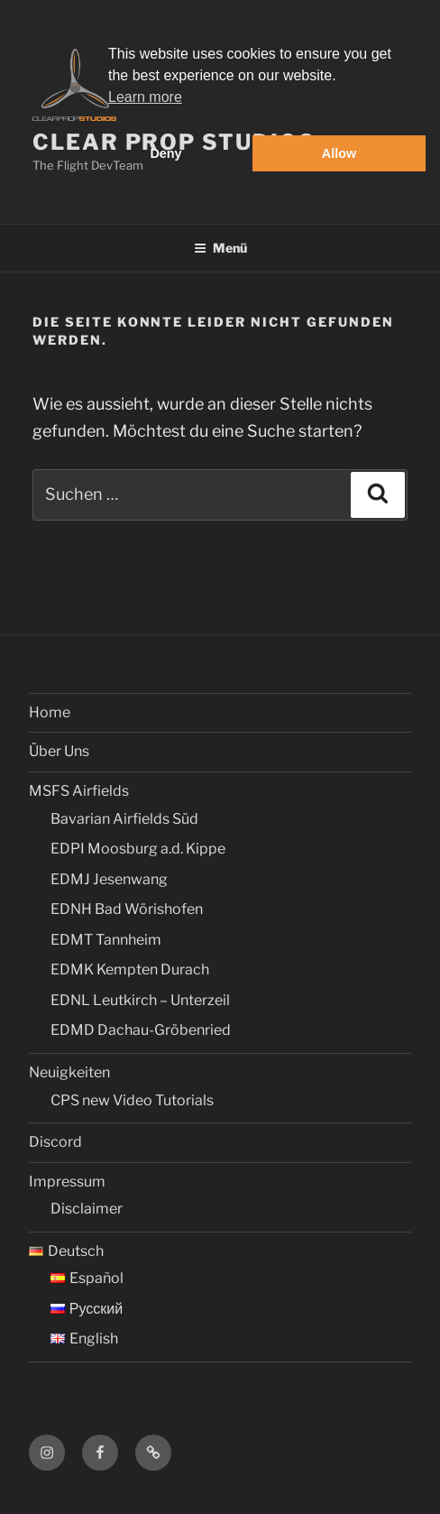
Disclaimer (86, 1208)
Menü (220, 247)
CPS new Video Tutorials (132, 1100)
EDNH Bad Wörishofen (126, 909)
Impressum (67, 1181)
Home (49, 712)
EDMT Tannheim (105, 939)
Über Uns (59, 751)
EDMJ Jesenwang (109, 879)
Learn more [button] (145, 97)
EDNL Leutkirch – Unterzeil (140, 1000)
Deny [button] (165, 153)
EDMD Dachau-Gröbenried (140, 1030)
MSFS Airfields (79, 790)
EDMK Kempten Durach (129, 969)
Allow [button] (339, 153)
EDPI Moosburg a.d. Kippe (137, 848)
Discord (55, 1141)
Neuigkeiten (69, 1072)
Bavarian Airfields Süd (124, 818)
